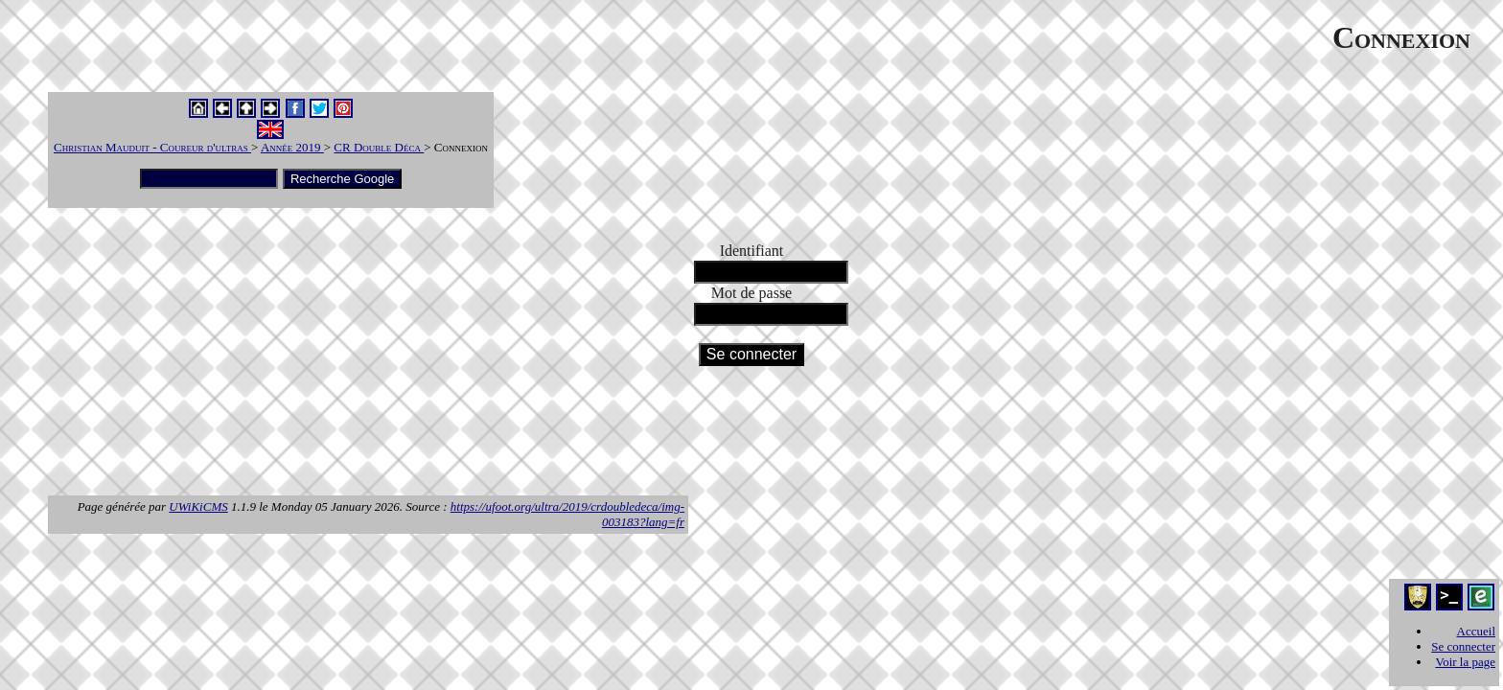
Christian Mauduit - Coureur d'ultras (152, 147)
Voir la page (1465, 662)
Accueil (1476, 631)
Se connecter (1463, 646)
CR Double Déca (379, 147)
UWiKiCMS (198, 506)
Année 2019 (292, 147)
